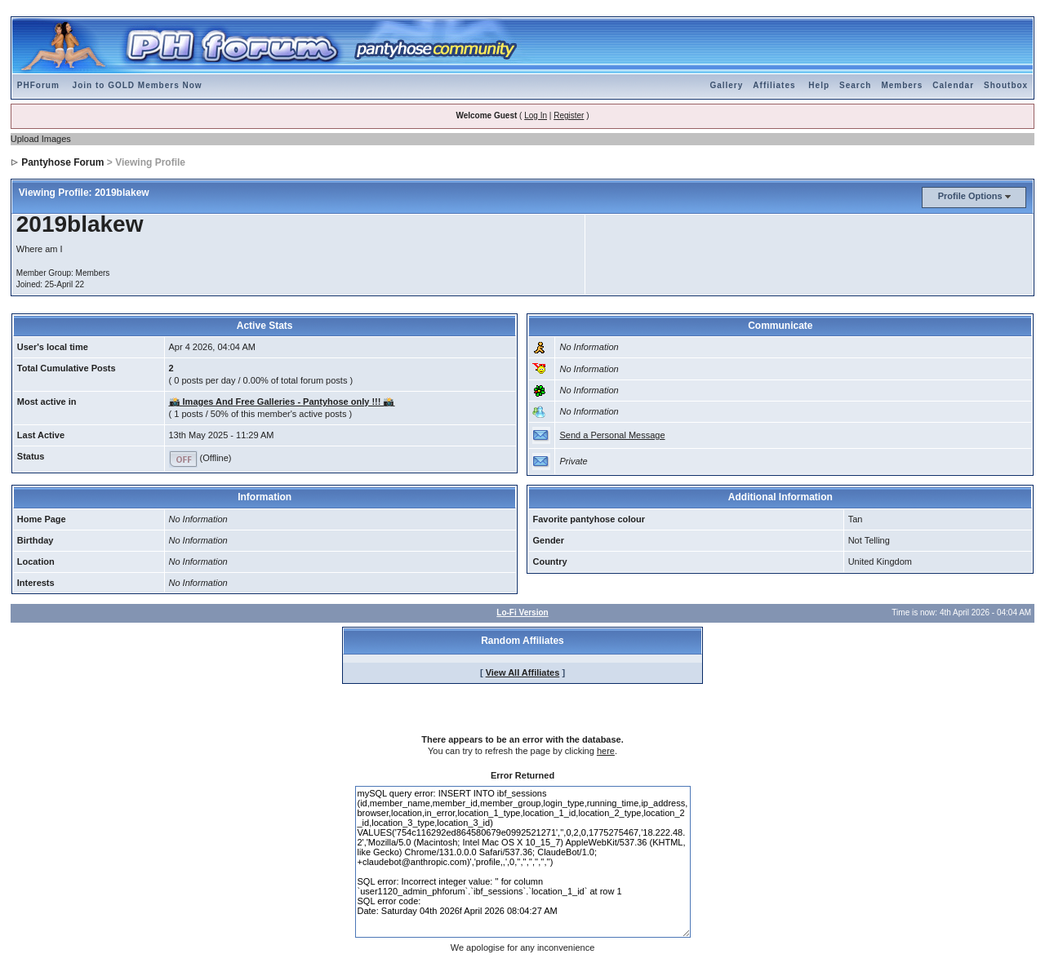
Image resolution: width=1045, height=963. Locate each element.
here (606, 751)
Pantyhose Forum (62, 162)
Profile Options (970, 196)
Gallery (726, 85)
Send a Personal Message (612, 435)
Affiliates (774, 85)
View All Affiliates (523, 672)
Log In (535, 115)
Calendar (953, 85)
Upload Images (41, 139)
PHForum (38, 85)
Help (818, 85)
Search (855, 85)
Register (569, 115)
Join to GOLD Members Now (137, 85)
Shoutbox (1006, 85)
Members (902, 85)
